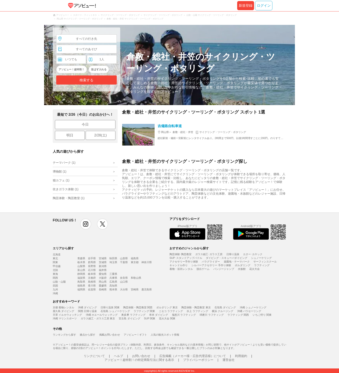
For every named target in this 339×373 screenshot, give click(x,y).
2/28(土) (100, 135)
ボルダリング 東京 (167, 307)
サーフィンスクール (265, 261)
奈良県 (124, 277)
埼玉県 (113, 262)
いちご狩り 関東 (262, 314)
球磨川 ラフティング (212, 314)
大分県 (124, 289)
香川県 (92, 285)
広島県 (113, 281)
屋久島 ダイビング (63, 311)
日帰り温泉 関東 (110, 307)
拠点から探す (87, 334)
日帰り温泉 (232, 254)
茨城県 (103, 262)
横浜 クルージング (222, 311)
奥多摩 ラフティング (133, 314)
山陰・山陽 (59, 281)
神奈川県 (146, 262)
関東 (55, 262)
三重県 (113, 273)
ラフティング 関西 (238, 314)
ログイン (264, 5)
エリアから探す (63, 248)
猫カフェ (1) (61, 180)
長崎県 (103, 289)
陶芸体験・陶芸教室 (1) (69, 198)
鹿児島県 (146, 289)
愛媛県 (103, 285)
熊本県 (113, 289)
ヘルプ (118, 356)
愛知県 (103, 273)
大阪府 (103, 277)
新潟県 (103, 266)
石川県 (92, 270)
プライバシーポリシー (198, 360)
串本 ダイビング (158, 314)
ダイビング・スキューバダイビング (226, 257)
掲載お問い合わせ (109, 334)
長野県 (92, 266)
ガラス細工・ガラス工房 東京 (98, 318)
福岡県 (81, 289)
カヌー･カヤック (252, 254)
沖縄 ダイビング (87, 307)
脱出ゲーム (203, 269)
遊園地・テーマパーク (237, 261)
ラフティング (262, 265)
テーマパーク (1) (64, 162)
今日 (85, 124)
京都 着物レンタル (63, 307)
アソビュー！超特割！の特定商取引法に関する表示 (139, 360)
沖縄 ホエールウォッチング (102, 314)
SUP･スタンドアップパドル (186, 257)
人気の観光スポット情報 (165, 334)
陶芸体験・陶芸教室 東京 (196, 307)
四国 (55, 285)
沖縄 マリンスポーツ (65, 318)
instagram (85, 224)
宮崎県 (135, 289)
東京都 (135, 262)
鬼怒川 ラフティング (184, 314)
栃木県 (81, 262)
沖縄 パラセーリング (249, 311)
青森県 (81, 258)
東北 (55, 258)
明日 (69, 135)
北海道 (57, 254)
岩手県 (92, 258)
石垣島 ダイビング (225, 307)
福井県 (103, 270)
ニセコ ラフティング (171, 311)
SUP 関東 (149, 318)
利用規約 (241, 356)
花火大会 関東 (167, 318)
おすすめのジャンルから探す (189, 248)
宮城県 (103, 258)
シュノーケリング (261, 257)
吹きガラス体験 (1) (65, 189)
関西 (55, 277)
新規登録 (246, 5)
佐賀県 (92, 289)
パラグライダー (211, 261)
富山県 (81, 270)
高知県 (113, 285)
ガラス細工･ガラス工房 (208, 254)
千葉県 (124, 262)
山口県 (124, 281)
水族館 (242, 269)
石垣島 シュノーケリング (115, 311)
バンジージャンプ (223, 269)
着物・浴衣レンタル (181, 269)
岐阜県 (92, 273)
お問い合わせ (141, 356)
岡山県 (103, 281)
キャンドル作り (179, 265)
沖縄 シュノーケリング (253, 307)
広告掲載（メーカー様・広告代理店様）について (192, 356)
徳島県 (81, 285)
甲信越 (57, 266)
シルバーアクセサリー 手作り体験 (211, 265)
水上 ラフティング (197, 311)
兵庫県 (113, 277)
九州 (55, 289)
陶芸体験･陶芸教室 (181, 254)
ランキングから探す (64, 334)
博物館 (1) (59, 171)
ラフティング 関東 (144, 311)
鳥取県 (81, 281)
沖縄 (55, 293)
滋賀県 (81, 277)
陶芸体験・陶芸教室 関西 (137, 307)
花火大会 (254, 269)
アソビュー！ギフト (135, 334)
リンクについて (94, 356)
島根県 (92, 281)
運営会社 (228, 360)
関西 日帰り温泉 (87, 311)
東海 (55, 273)
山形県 (124, 258)
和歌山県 (136, 277)
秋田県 (113, 258)
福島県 (135, 258)
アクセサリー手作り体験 (184, 261)
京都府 (92, 277)
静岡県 (81, 273)
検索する (86, 80)
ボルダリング (242, 265)
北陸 (55, 270)
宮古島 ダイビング (129, 318)
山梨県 (81, 266)
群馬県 (92, 262)
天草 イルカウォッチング (67, 314)
